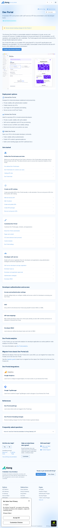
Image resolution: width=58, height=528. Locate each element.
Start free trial (41, 474)
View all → (41, 499)
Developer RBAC (29, 279)
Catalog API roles (29, 173)
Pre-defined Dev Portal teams (29, 166)
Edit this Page (13, 453)
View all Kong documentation (9, 456)
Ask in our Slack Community (45, 446)
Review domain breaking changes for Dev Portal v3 (18, 28)
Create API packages (29, 208)
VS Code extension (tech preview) (29, 237)
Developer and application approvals (29, 272)
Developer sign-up (29, 269)
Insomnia (23, 495)
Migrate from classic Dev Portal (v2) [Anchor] (15, 352)
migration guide (11, 359)
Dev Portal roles (29, 176)
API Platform (5, 489)
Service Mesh (5, 495)
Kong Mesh (23, 493)
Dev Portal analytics (22, 346)
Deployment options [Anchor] (9, 94)
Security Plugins (43, 495)
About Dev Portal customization (29, 231)
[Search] (47, 2)
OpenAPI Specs (24, 497)
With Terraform (29, 201)
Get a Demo (51, 474)
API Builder (5, 497)
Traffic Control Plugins (44, 497)
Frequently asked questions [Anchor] (12, 427)
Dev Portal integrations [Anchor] (10, 367)
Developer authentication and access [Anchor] (16, 287)
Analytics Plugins (43, 491)
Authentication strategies (29, 275)
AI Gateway (5, 493)
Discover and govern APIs (29, 211)
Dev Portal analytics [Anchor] (9, 338)
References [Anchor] (6, 401)
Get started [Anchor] (6, 147)
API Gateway (5, 491)
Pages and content (29, 234)
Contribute (25, 456)
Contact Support (45, 450)
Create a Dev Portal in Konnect (12, 49)
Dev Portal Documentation (9, 20)
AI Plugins (41, 489)
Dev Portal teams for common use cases (29, 170)
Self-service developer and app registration (29, 265)
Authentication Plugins (44, 493)
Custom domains (29, 241)
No (9, 446)
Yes (5, 446)
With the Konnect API (29, 197)
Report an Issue (4, 453)
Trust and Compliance (36, 526)
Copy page (49, 12)
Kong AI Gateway (25, 491)
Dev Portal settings (29, 244)
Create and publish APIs (29, 204)
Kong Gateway (24, 489)
